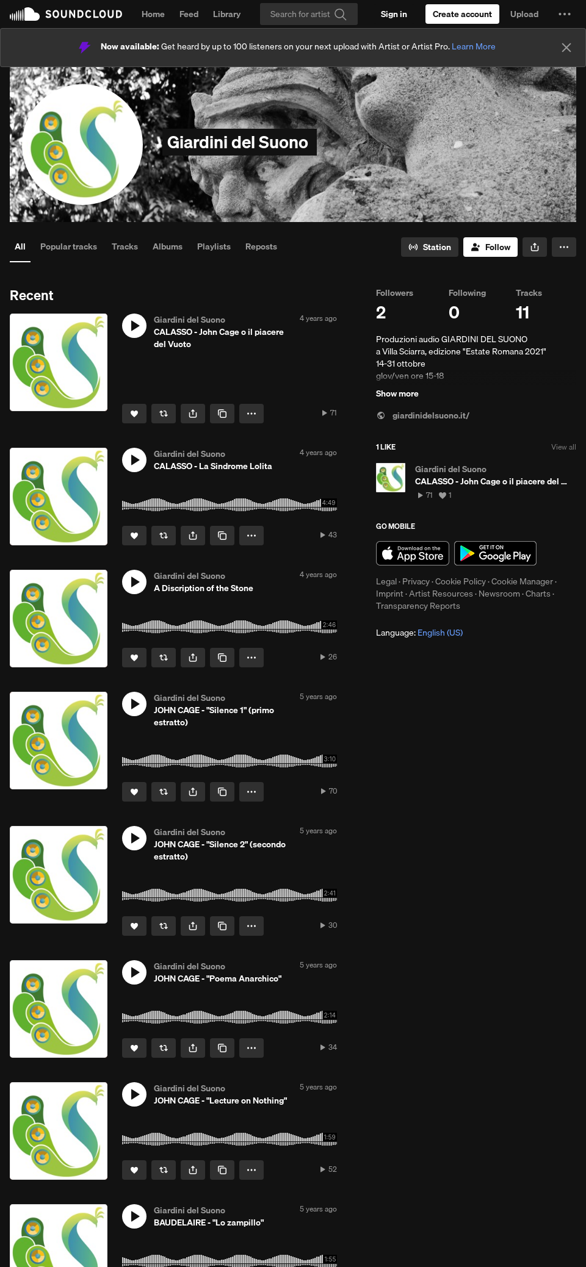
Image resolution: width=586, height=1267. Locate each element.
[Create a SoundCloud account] (462, 14)
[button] (564, 14)
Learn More (474, 46)
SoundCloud (66, 14)
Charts (538, 593)
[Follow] (490, 247)
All (20, 246)
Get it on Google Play (495, 553)
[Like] (134, 413)
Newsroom (499, 593)
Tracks (125, 246)
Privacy (416, 581)
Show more (397, 393)
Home (153, 14)
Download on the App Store (412, 553)
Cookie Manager (522, 581)
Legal (386, 581)
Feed (188, 14)
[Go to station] (429, 247)
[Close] (566, 47)
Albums (168, 246)
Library (227, 14)
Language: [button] (419, 632)
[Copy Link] (222, 413)
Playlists (214, 246)
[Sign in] (394, 14)
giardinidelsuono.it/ (422, 415)
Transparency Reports (418, 605)
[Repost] (163, 413)
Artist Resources (441, 593)
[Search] (309, 14)
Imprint (389, 593)
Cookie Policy (460, 581)
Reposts (261, 246)
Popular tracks (68, 246)
